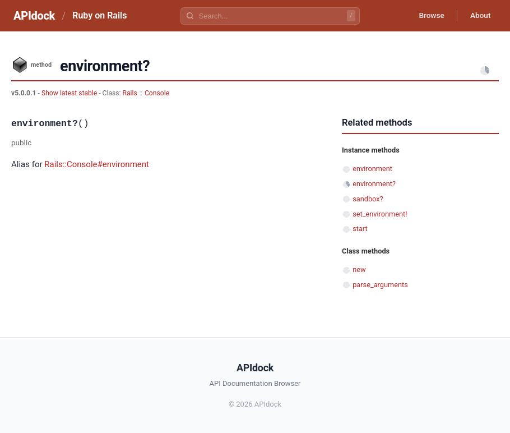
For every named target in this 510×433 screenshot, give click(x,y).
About (479, 15)
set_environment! (380, 214)
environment (372, 168)
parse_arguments (380, 284)
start (360, 228)
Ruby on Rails (99, 15)
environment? (374, 183)
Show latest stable (70, 93)
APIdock (34, 15)
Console (157, 93)
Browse (428, 15)
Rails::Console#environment (96, 164)
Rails (130, 93)
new (359, 269)
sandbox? (368, 199)
